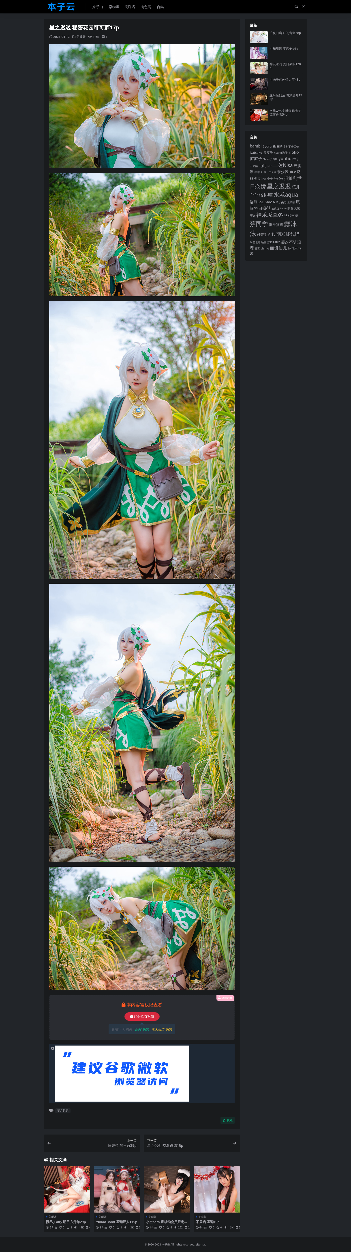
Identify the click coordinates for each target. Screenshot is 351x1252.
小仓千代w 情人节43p (285, 79)
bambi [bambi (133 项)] (256, 146)
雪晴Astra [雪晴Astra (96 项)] (273, 242)
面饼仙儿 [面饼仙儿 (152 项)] (278, 248)
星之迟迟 (63, 1111)
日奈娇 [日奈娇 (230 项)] (258, 186)
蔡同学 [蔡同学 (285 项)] (259, 223)
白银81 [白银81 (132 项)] (265, 207)
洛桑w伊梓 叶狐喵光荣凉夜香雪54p (285, 112)
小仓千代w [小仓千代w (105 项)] (275, 178)
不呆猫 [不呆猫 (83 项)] (254, 166)
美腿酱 (81, 37)
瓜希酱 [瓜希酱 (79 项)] (291, 202)
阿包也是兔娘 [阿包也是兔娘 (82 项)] (258, 242)
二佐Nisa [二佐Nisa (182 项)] (283, 165)
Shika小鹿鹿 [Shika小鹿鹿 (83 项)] (270, 159)
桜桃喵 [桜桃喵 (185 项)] (266, 194)
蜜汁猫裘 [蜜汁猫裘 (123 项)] (276, 224)
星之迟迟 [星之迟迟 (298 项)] (279, 186)
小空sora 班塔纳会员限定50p (166, 1223)
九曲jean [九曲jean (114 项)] (266, 165)
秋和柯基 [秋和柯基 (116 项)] (291, 215)
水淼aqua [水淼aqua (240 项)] (286, 194)
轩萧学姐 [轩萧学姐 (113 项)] (264, 234)
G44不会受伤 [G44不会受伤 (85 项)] (291, 146)
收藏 (228, 1120)
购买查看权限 (142, 1016)
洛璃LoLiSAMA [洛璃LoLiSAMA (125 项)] (262, 201)
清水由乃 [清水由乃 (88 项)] (281, 202)
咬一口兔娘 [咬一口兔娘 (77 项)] (270, 172)
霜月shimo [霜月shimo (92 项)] (262, 248)
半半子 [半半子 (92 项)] (258, 172)
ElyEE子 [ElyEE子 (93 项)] (277, 146)
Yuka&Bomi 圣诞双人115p (116, 1221)
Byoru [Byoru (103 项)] (267, 146)
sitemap (201, 1244)
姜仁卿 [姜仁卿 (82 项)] (262, 178)
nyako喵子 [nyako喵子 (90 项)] (281, 153)
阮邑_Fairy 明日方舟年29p (66, 1221)
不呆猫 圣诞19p (208, 1221)
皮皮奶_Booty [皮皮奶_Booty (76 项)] (279, 208)
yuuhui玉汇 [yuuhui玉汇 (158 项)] (289, 158)
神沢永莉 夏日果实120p (285, 66)
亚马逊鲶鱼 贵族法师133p (286, 97)
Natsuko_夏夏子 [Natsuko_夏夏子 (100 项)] (261, 152)
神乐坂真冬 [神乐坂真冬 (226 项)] (269, 214)
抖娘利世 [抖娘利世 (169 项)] (293, 178)
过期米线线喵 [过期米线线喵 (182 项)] (286, 234)
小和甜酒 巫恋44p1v (284, 48)
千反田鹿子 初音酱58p (285, 33)
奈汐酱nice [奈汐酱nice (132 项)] (286, 171)
